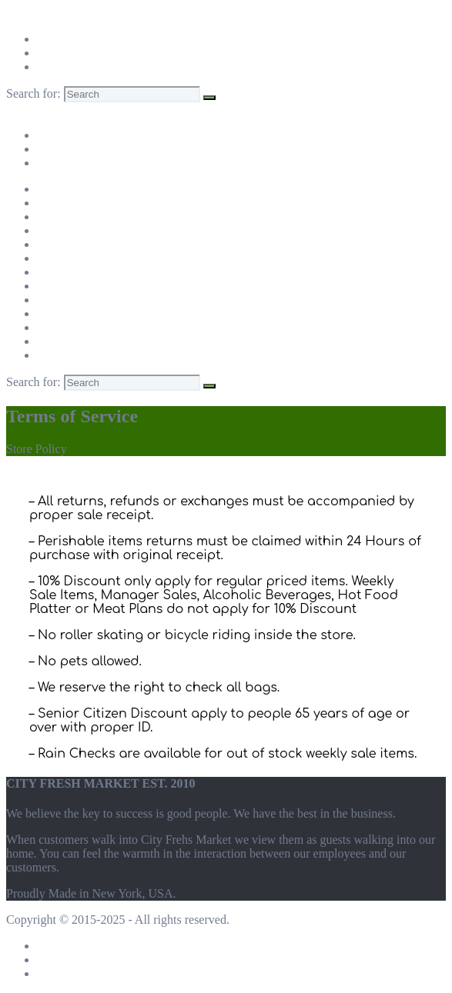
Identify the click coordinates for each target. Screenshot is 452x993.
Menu (20, 108)
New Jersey (65, 355)
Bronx (52, 244)
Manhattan (63, 216)
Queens (55, 299)
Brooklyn (60, 271)
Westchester (66, 327)
